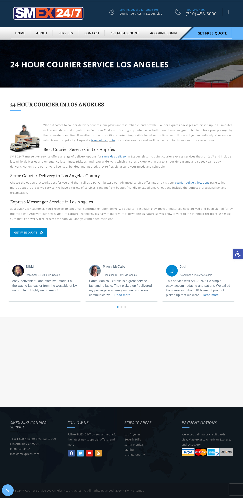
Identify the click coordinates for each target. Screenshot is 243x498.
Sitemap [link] (138, 490)
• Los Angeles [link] (72, 490)
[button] (118, 307)
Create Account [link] (125, 33)
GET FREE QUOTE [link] (28, 232)
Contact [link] (91, 33)
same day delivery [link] (114, 156)
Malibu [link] (129, 449)
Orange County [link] (134, 454)
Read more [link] (122, 294)
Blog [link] (127, 490)
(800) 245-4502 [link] (195, 9)
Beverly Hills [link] (132, 439)
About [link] (41, 33)
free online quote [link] (103, 140)
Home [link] (20, 33)
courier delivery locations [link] (192, 182)
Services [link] (66, 33)
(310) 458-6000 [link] (201, 14)
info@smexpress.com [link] (24, 453)
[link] (238, 254)
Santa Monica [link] (133, 444)
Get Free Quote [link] (212, 32)
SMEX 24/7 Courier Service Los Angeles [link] (36, 490)
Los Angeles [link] (132, 434)
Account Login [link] (163, 33)
